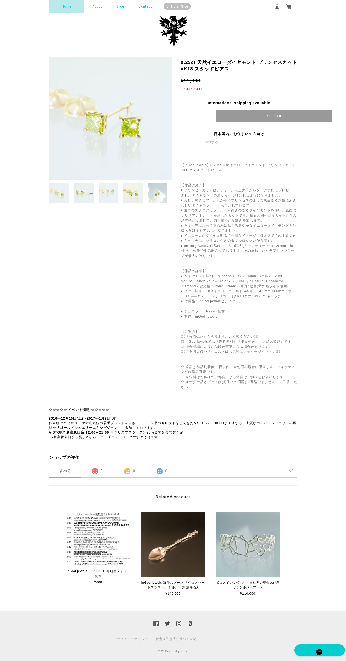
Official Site (177, 6)
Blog (120, 6)
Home (67, 6)
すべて (65, 471)
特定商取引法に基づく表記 (176, 639)
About (97, 6)
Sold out (274, 116)
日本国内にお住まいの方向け (239, 134)
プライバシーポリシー (131, 639)
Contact (145, 6)
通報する (211, 142)
